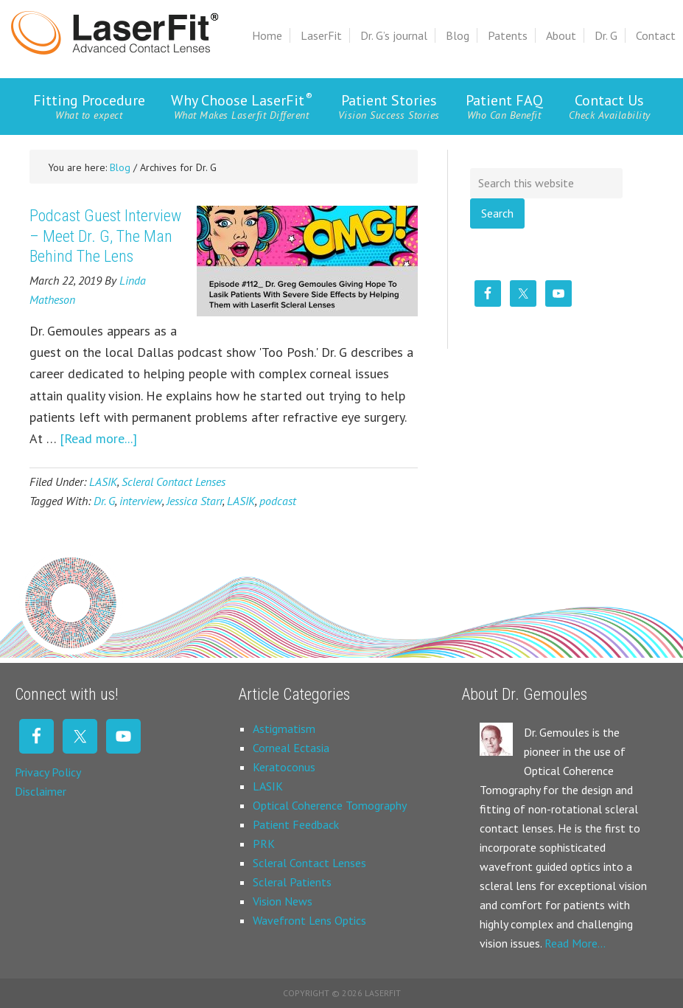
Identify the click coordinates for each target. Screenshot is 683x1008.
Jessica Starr (195, 500)
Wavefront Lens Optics (309, 920)
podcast (277, 500)
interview (140, 500)
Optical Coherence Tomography (330, 805)
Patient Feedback (296, 824)
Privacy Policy (48, 772)
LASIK (103, 481)
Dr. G (104, 500)
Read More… (575, 943)
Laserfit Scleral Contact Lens (115, 33)
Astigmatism (284, 728)
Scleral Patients (292, 882)
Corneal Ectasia (291, 747)
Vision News (282, 901)
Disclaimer (40, 791)
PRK (264, 843)
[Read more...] (98, 438)
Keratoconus (284, 767)
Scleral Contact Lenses (173, 481)
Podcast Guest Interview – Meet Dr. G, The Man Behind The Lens (105, 235)
